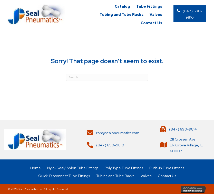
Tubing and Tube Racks (115, 175)
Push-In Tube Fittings (166, 167)
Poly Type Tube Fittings (124, 167)
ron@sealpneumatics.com (117, 132)
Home (35, 167)
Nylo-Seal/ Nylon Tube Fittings (72, 167)
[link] (122, 6)
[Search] (107, 77)
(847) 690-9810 (110, 145)
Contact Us (167, 175)
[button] (189, 13)
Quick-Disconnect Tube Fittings (64, 175)
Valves (146, 175)
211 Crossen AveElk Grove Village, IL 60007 (186, 145)
